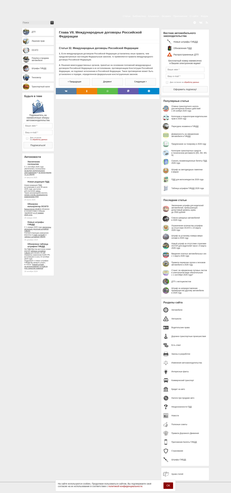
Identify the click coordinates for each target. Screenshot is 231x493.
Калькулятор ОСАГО (32, 209)
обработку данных (39, 139)
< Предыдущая (74, 82)
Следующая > (140, 82)
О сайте (194, 16)
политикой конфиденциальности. (125, 486)
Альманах (153, 16)
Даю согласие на (38, 138)
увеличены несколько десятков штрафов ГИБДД (37, 229)
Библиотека (139, 16)
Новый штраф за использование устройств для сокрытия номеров (36, 266)
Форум (204, 16)
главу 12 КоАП (39, 235)
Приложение (180, 16)
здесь (38, 191)
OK (168, 485)
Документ (107, 82)
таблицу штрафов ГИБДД (34, 237)
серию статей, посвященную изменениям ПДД (36, 196)
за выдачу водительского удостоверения (34, 171)
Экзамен (166, 16)
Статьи (127, 16)
